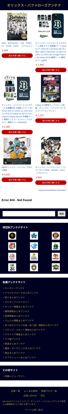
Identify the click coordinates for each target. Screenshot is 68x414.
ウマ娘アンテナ (12, 339)
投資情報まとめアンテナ (17, 315)
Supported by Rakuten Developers (52, 190)
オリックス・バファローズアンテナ (34, 5)
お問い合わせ (30, 395)
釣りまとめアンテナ (15, 297)
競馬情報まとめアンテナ (17, 311)
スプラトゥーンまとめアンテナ (20, 357)
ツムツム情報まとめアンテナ (19, 320)
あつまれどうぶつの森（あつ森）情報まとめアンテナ (32, 325)
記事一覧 (15, 390)
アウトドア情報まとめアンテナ (20, 334)
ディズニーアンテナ (15, 288)
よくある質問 (30, 390)
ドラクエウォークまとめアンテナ (21, 292)
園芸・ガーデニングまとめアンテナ (23, 348)
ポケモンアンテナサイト (17, 302)
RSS (43, 395)
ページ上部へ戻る (34, 409)
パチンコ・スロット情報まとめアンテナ (25, 329)
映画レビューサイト (15, 376)
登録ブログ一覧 (49, 390)
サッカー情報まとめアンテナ (19, 306)
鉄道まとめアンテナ (15, 343)
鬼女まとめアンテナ (15, 352)
